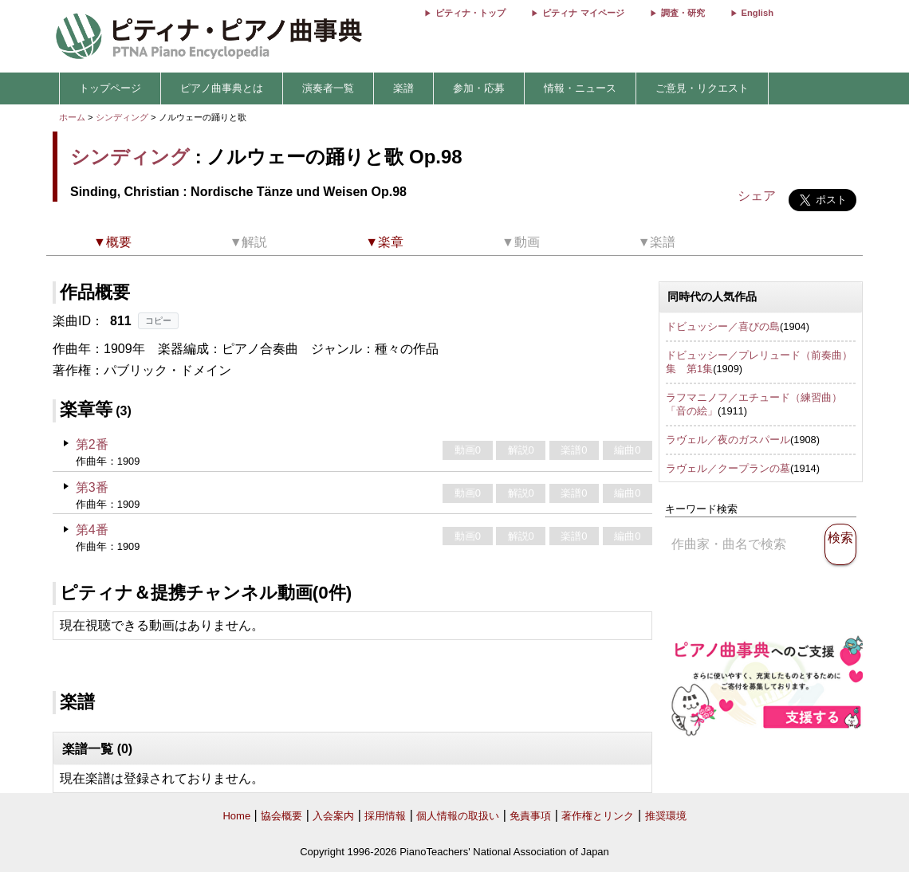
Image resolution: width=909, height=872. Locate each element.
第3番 (92, 487)
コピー (158, 320)
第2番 (92, 444)
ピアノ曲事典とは (221, 88)
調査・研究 (683, 13)
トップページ (110, 88)
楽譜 (403, 88)
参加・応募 (479, 88)
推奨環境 (666, 816)
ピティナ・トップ (470, 13)
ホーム (72, 117)
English (757, 13)
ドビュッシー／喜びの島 (723, 326)
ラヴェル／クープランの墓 (728, 468)
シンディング (122, 117)
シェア (757, 195)
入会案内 (333, 816)
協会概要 (281, 816)
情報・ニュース (580, 88)
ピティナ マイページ (583, 13)
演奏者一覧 (328, 88)
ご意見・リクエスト (702, 88)
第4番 (92, 529)
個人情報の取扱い (457, 816)
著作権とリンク (597, 816)
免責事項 (530, 816)
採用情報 (385, 816)
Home (236, 816)
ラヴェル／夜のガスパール (728, 440)
